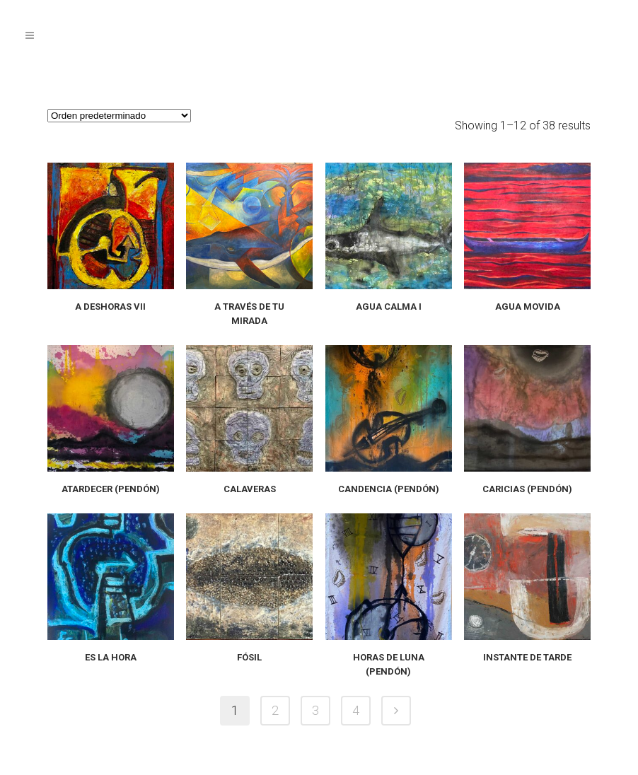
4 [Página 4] (355, 710)
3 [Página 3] (315, 710)
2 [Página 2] (275, 710)
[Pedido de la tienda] (119, 115)
